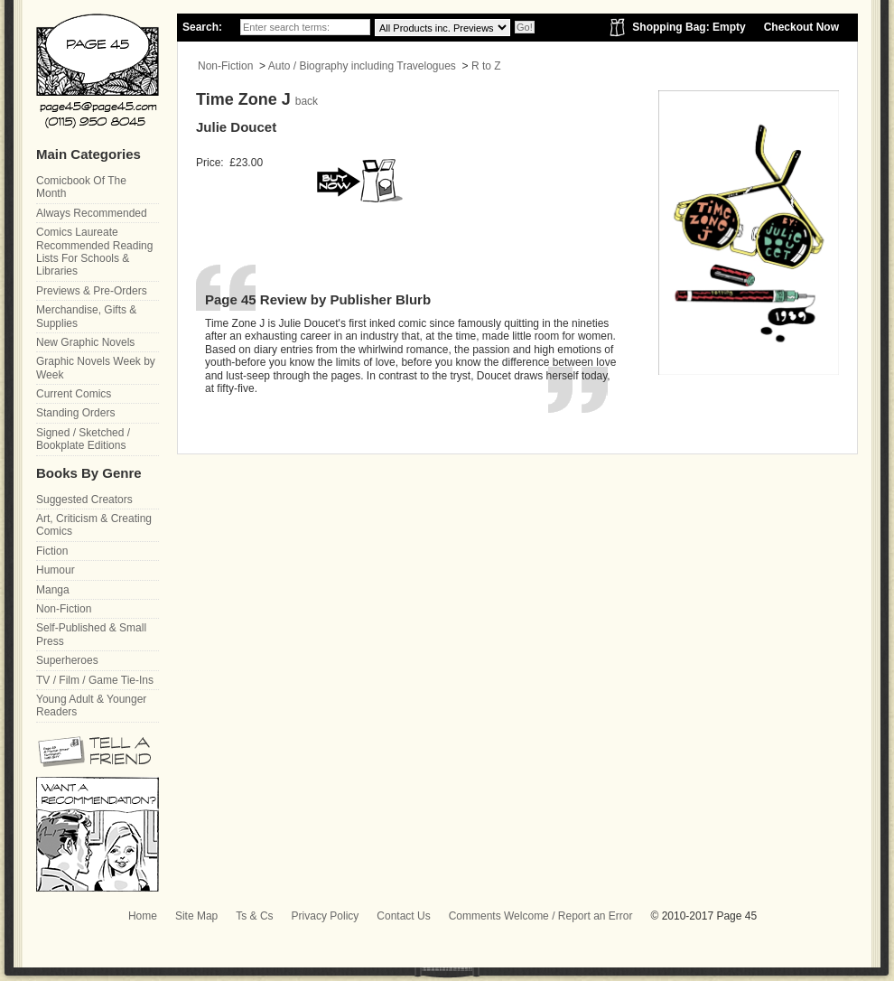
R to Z (486, 66)
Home (142, 916)
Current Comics (73, 394)
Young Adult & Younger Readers (91, 705)
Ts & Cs (254, 916)
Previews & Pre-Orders (91, 291)
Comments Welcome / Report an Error (541, 916)
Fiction (52, 551)
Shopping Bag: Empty (688, 27)
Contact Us (403, 916)
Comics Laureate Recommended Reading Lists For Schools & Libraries (94, 251)
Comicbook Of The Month (81, 187)
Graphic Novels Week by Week (95, 367)
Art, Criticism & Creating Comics (94, 524)
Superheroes (67, 660)
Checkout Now (801, 27)
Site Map (196, 916)
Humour (55, 570)
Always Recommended (91, 213)
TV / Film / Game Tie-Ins (95, 680)
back (306, 101)
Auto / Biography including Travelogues (362, 66)
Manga (53, 590)
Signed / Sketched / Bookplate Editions (83, 439)
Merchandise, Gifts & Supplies (86, 316)
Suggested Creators (84, 499)
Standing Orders (75, 412)
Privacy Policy (325, 916)
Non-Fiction (225, 66)
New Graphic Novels (85, 342)
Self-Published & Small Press (91, 634)
